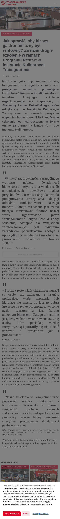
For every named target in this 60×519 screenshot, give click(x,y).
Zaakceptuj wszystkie (11, 514)
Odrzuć (25, 514)
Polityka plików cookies (40, 514)
